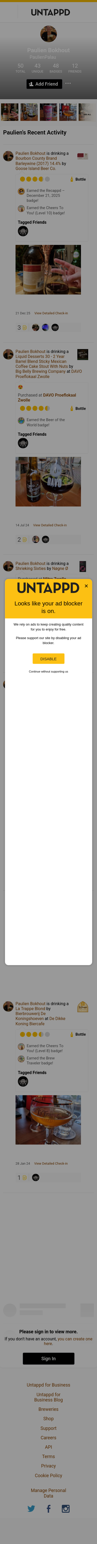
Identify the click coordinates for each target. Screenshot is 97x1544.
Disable (48, 658)
